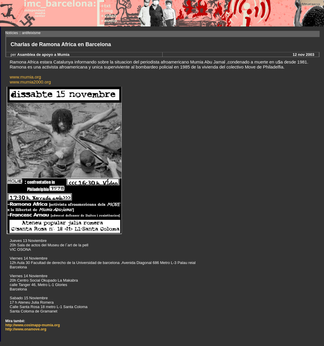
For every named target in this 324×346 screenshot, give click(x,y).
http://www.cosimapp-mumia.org (32, 325)
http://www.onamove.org (25, 329)
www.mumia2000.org (30, 81)
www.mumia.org (25, 76)
